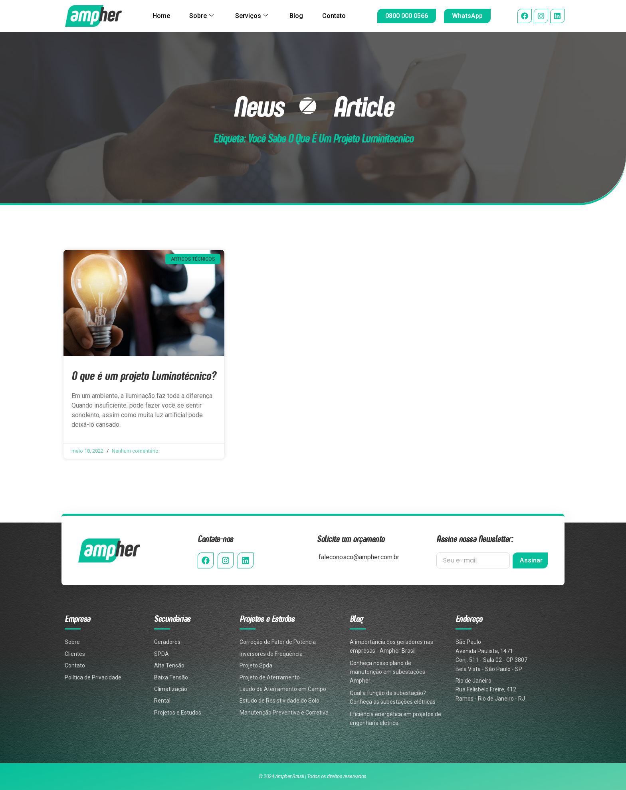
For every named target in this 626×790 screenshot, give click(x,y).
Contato (334, 16)
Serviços (251, 16)
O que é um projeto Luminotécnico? (143, 375)
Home (161, 16)
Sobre (201, 16)
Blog (296, 16)
